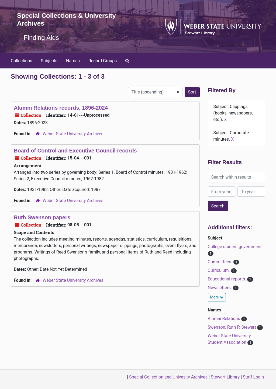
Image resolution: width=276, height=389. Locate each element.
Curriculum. (219, 270)
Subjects (49, 60)
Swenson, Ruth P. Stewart (232, 327)
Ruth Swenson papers (42, 217)
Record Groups (102, 60)
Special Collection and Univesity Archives (168, 377)
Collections (21, 60)
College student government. (235, 246)
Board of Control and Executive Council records (75, 151)
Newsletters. (220, 287)
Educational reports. (227, 279)
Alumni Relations (224, 318)
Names (73, 60)
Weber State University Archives (73, 133)
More (217, 297)
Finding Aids (41, 37)
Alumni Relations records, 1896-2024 (61, 108)
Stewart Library (225, 377)
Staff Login (253, 377)
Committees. (220, 261)
